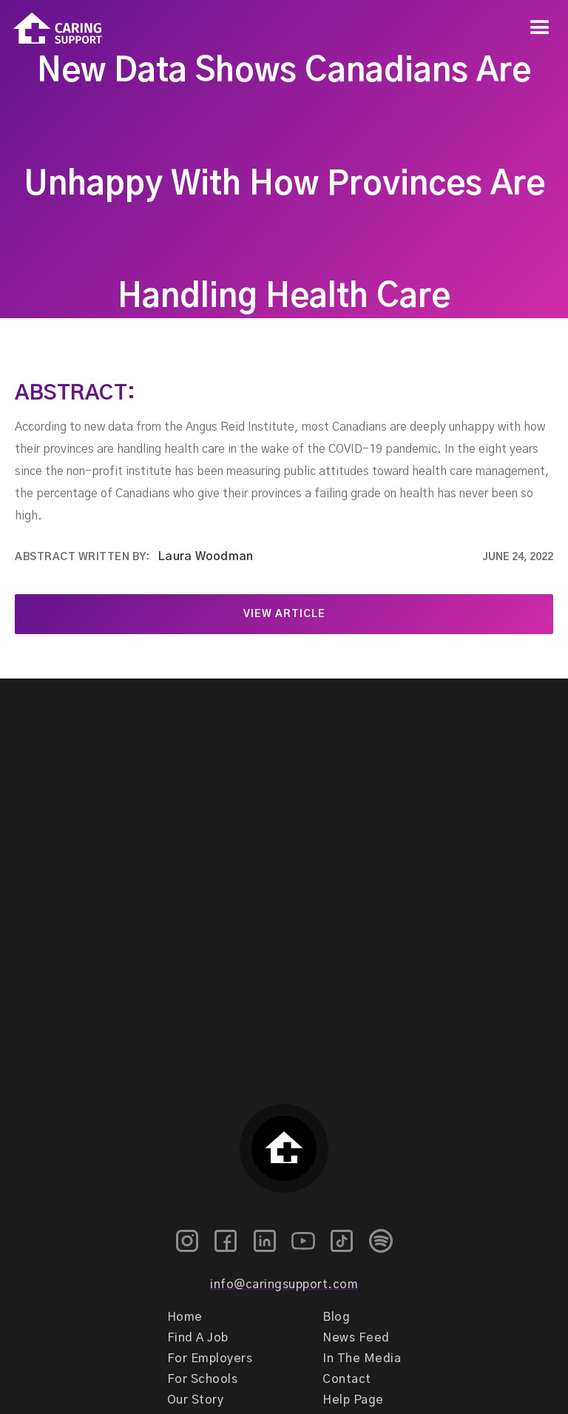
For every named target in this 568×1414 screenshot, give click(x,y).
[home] (51, 28)
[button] (540, 28)
